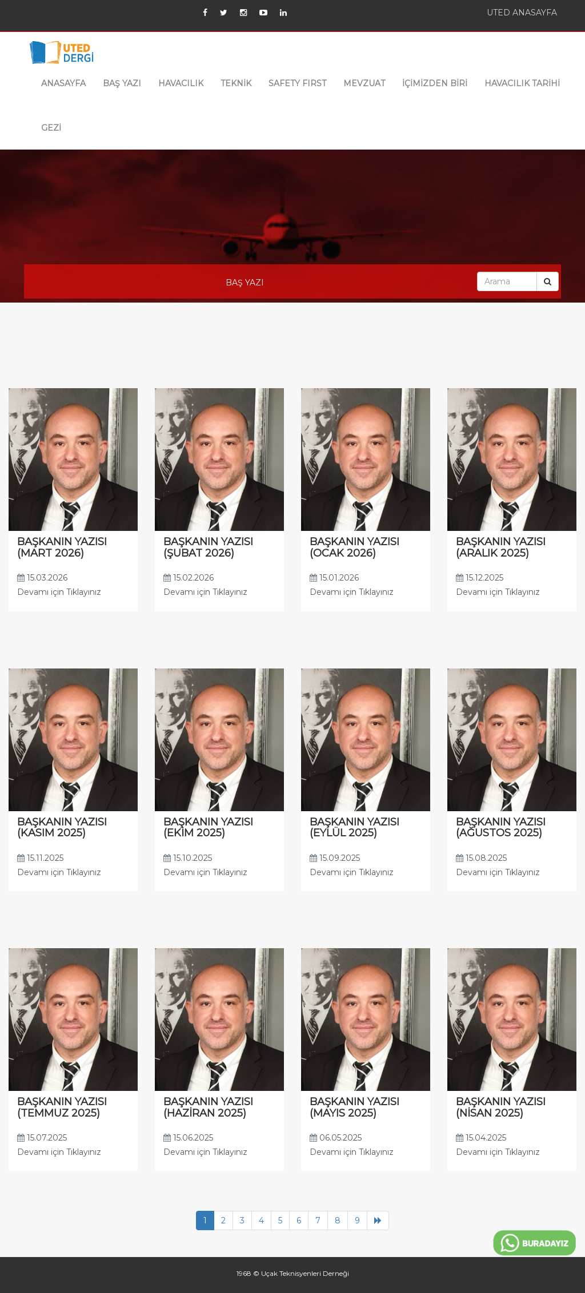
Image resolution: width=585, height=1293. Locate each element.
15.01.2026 (334, 578)
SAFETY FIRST (297, 83)
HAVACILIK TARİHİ (522, 83)
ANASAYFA (63, 83)
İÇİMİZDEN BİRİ (434, 83)
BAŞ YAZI (122, 83)
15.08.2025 (481, 858)
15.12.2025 (479, 578)
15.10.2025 (187, 858)
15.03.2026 (42, 578)
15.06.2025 (188, 1138)
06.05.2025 (336, 1138)
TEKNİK (236, 83)
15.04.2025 (481, 1138)
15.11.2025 (40, 858)
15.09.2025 (335, 858)
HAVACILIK (180, 83)
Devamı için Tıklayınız (59, 592)
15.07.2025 (42, 1138)
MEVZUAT (364, 83)
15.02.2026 (188, 578)
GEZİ (51, 128)
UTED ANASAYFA (522, 12)
